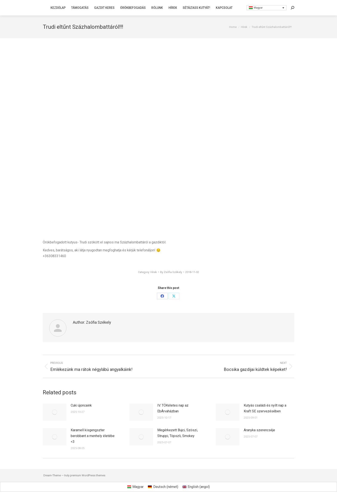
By (171, 272)
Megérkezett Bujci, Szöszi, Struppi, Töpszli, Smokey (177, 433)
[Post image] (54, 412)
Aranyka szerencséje (259, 430)
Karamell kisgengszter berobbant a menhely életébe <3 (93, 436)
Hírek (153, 272)
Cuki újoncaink (81, 405)
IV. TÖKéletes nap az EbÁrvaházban (172, 408)
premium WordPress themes (87, 475)
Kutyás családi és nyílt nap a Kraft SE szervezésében (265, 408)
